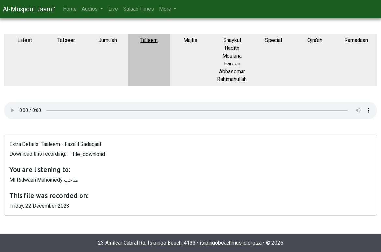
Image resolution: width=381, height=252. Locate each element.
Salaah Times (138, 9)
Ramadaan (356, 40)
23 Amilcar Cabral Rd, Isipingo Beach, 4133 (147, 243)
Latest (24, 40)
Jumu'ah (107, 40)
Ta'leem (149, 40)
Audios (90, 9)
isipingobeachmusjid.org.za (231, 243)
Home (70, 9)
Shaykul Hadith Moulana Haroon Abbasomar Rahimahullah (232, 59)
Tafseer (66, 40)
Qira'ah (314, 40)
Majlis (190, 40)
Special (273, 40)
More (165, 9)
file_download (89, 154)
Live (113, 9)
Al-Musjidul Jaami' (29, 9)
